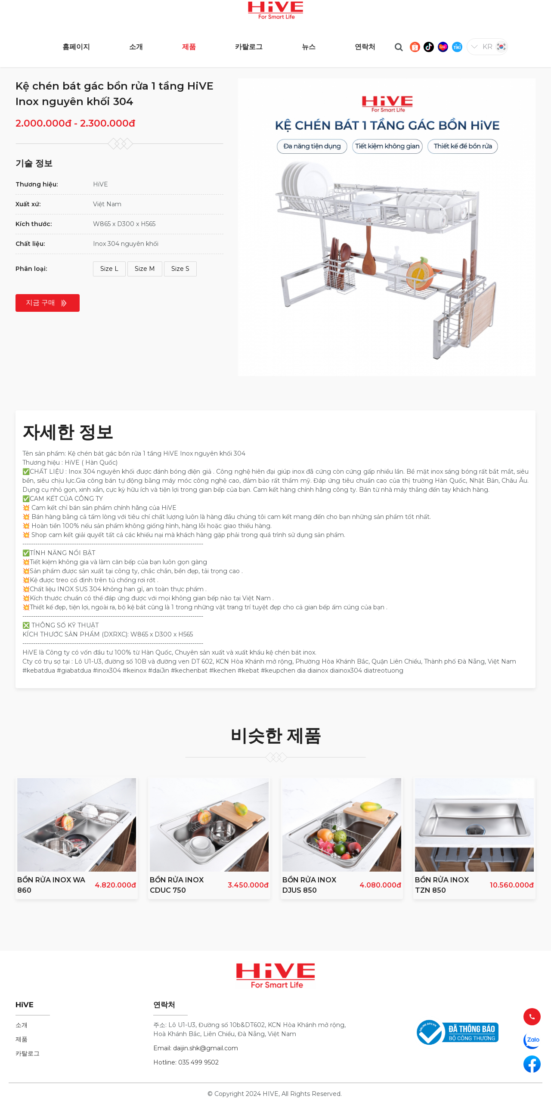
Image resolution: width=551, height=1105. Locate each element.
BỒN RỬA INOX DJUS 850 (309, 885)
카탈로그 (27, 1053)
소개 (21, 1025)
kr (487, 47)
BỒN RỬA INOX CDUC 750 (177, 885)
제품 (21, 1039)
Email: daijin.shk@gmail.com (195, 1048)
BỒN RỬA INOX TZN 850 (442, 885)
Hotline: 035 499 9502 (186, 1062)
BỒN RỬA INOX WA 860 (51, 885)
